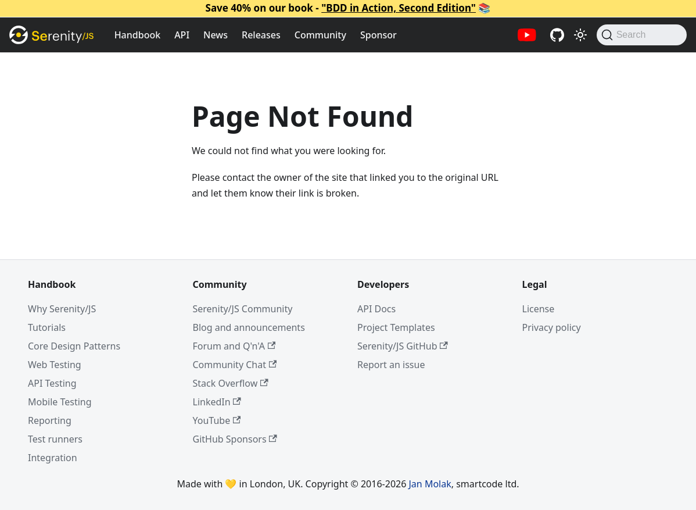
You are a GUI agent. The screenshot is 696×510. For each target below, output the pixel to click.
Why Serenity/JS (62, 308)
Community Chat (235, 364)
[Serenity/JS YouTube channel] (527, 35)
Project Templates (396, 327)
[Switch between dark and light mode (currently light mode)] (580, 35)
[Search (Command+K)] (642, 34)
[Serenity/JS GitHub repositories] (557, 35)
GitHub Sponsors (235, 439)
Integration (52, 457)
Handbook (137, 34)
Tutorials (47, 327)
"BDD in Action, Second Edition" (398, 8)
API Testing (52, 383)
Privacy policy (551, 327)
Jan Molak (430, 483)
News (215, 34)
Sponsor (378, 34)
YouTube (217, 420)
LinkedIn (217, 401)
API (181, 34)
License (538, 308)
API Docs (376, 308)
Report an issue (391, 364)
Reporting (49, 420)
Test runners (55, 439)
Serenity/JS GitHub (402, 346)
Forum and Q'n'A (234, 346)
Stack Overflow (230, 383)
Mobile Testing (60, 401)
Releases (261, 34)
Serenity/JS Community (243, 308)
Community (320, 34)
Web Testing (54, 364)
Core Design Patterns (74, 346)
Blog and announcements (249, 327)
